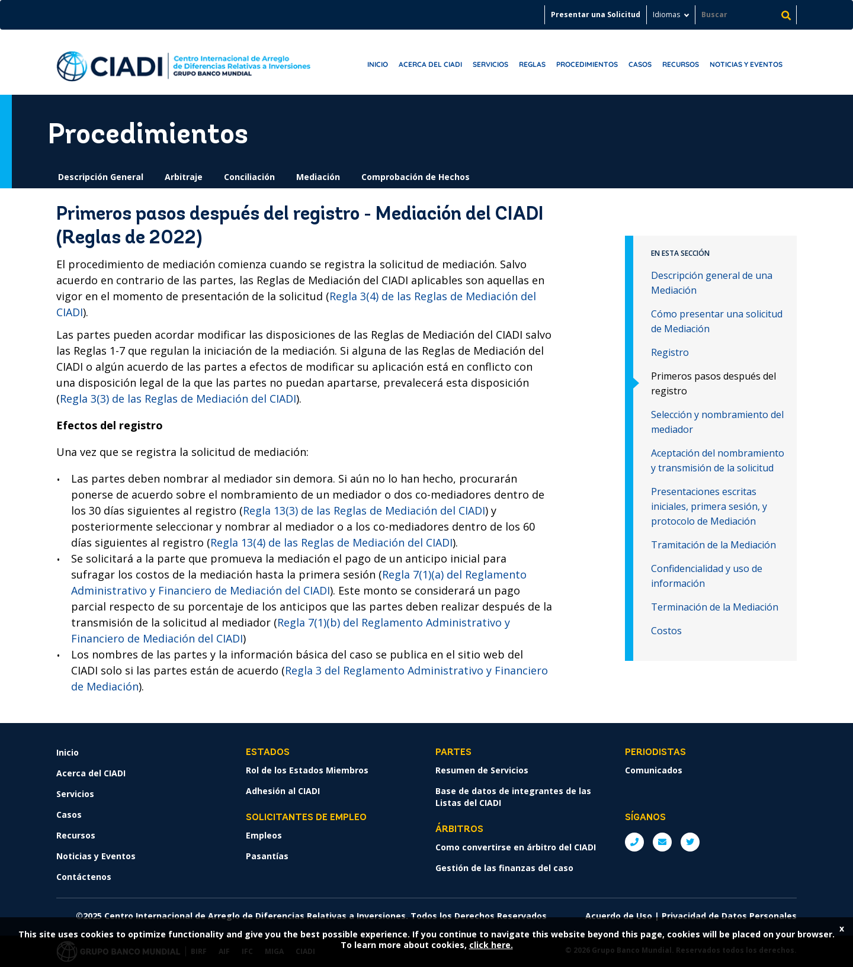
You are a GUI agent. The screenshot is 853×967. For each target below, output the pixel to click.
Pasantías (267, 856)
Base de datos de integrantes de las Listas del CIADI (513, 796)
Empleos (264, 835)
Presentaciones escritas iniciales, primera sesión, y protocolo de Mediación (709, 506)
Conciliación (249, 176)
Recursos (680, 64)
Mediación (318, 176)
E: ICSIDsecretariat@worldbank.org (662, 842)
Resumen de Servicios (481, 770)
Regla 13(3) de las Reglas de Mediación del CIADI (364, 510)
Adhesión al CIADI (283, 790)
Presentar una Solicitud (595, 14)
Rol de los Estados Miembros (307, 770)
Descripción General (100, 176)
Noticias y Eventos (746, 64)
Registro (670, 352)
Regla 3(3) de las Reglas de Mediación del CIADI (178, 398)
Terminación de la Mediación (714, 606)
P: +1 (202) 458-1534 (634, 842)
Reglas (532, 64)
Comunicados (653, 770)
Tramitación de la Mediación (713, 544)
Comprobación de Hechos (415, 176)
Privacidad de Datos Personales (729, 915)
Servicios (490, 64)
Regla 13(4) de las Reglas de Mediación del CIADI (331, 542)
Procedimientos (587, 64)
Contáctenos (83, 876)
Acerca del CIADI (430, 64)
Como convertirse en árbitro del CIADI (515, 847)
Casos (640, 64)
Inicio (377, 64)
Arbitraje (184, 176)
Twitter (690, 842)
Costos (666, 630)
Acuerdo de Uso (618, 915)
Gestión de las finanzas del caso (504, 867)
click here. (491, 944)
